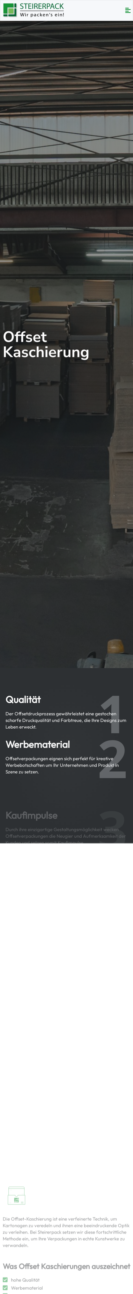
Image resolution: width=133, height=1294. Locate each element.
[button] (128, 10)
